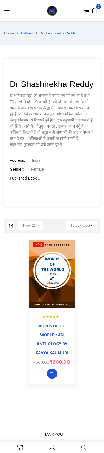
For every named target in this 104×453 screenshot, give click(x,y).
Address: (17, 160)
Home (9, 33)
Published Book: (24, 178)
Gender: (17, 169)
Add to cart (52, 374)
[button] (94, 10)
